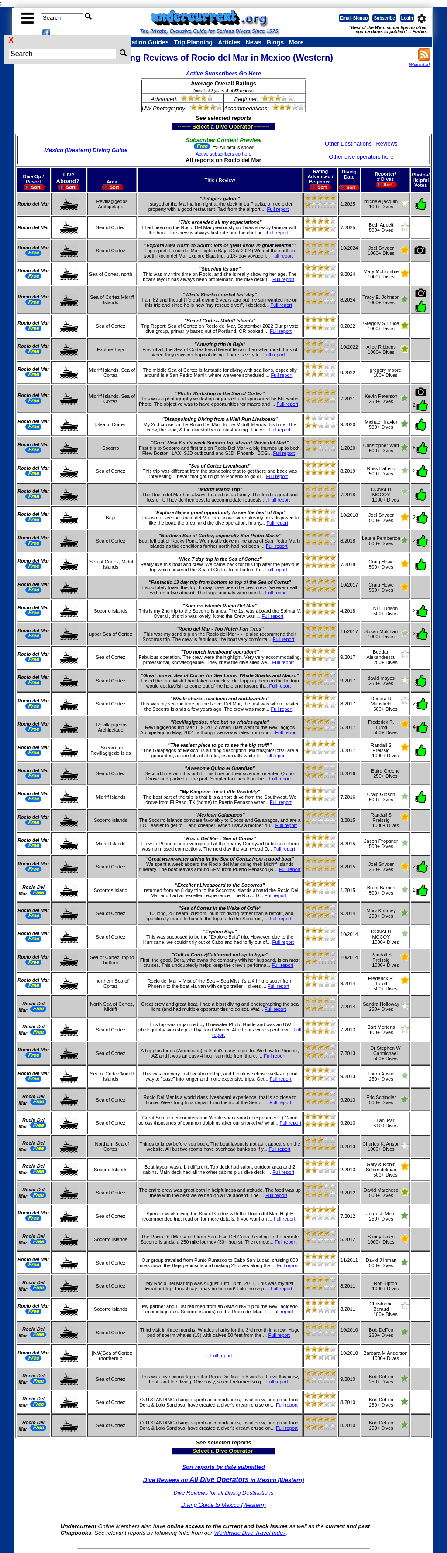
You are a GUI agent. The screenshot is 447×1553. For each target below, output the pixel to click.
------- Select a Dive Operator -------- (181, 126)
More (296, 42)
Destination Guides (141, 42)
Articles (229, 42)
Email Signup (354, 18)
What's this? (419, 64)
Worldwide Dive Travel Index (249, 1532)
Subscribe (384, 18)
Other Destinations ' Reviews (361, 143)
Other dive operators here (361, 156)
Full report (278, 209)
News (254, 42)
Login (407, 18)
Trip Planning (193, 42)
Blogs (275, 42)
